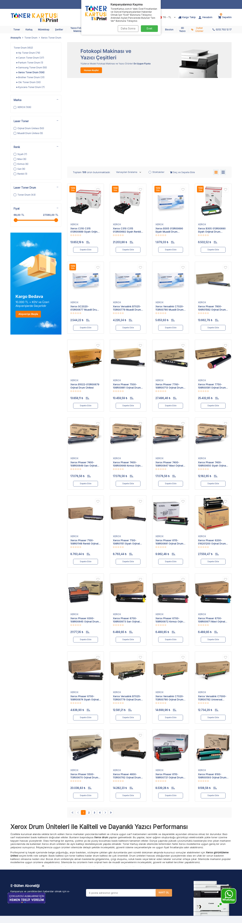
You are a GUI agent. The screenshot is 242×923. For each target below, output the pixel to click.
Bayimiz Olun (151, 880)
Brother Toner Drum (30, 77)
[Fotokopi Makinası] (149, 60)
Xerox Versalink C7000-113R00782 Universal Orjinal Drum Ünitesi (212, 612)
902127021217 (41, 862)
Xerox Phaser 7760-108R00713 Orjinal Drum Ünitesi (169, 300)
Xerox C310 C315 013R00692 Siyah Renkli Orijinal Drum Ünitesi (127, 144)
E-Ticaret (110, 919)
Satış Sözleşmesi (115, 865)
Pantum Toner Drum (29, 62)
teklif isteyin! (188, 856)
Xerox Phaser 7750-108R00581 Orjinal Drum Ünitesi (212, 300)
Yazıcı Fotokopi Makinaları (78, 29)
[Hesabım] (205, 17)
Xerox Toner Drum (30, 72)
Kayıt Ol (164, 806)
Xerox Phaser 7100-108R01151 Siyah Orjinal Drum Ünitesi (126, 456)
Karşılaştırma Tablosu (118, 884)
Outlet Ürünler (199, 29)
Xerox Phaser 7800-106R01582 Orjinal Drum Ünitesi (212, 222)
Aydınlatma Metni (115, 880)
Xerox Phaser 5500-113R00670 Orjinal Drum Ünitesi (84, 690)
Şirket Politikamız (115, 889)
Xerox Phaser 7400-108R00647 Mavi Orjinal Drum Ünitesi (169, 378)
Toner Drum (30, 37)
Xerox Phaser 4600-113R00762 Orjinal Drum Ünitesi (127, 690)
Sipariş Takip (151, 855)
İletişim (147, 884)
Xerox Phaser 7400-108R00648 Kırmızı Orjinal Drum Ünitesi (128, 378)
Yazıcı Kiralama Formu (156, 870)
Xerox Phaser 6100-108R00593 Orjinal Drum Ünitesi (212, 690)
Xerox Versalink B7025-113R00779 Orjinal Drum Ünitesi (127, 612)
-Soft (101, 919)
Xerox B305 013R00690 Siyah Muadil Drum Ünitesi (169, 144)
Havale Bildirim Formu (118, 851)
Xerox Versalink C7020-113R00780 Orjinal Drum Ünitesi (169, 612)
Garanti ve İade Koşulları (120, 870)
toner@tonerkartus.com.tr (36, 870)
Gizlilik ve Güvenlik (116, 875)
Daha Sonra (127, 28)
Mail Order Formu (153, 865)
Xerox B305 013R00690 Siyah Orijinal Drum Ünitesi (212, 144)
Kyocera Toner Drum (30, 87)
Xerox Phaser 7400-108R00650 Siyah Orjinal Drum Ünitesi (212, 378)
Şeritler (59, 29)
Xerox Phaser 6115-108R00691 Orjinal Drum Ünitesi (169, 456)
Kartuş (29, 29)
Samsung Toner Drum (31, 67)
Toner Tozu (74, 875)
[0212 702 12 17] (222, 29)
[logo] (34, 17)
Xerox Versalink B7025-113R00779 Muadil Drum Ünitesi (127, 222)
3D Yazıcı (182, 29)
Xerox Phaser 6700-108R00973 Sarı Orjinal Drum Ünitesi (126, 534)
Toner (16, 29)
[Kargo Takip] (187, 17)
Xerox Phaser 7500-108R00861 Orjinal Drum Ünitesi (127, 300)
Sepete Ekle (85, 164)
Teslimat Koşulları (115, 855)
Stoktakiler (156, 86)
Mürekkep (43, 29)
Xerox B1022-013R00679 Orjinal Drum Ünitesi (84, 300)
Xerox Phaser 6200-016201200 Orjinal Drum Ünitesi (212, 456)
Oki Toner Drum (28, 82)
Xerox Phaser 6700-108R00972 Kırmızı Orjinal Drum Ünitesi (170, 534)
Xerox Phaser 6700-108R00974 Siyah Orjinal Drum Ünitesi (84, 612)
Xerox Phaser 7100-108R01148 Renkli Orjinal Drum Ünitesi (84, 456)
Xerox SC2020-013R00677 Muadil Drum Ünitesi (84, 222)
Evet (149, 28)
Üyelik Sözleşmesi (116, 860)
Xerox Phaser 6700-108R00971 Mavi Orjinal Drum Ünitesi (211, 534)
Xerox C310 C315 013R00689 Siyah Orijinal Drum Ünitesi (84, 144)
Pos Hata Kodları (153, 860)
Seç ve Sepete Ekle (182, 86)
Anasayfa (15, 37)
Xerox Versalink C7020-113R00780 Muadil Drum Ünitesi (169, 222)
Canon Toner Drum (30, 57)
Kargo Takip (150, 851)
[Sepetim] (225, 17)
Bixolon (169, 29)
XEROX (74, 138)
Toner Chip (74, 884)
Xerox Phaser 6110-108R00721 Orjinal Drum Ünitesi (169, 690)
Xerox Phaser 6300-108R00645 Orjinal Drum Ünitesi (84, 534)
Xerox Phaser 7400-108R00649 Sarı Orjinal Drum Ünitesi (83, 378)
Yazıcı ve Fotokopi (78, 870)
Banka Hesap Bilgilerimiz (158, 875)
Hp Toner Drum (28, 52)
